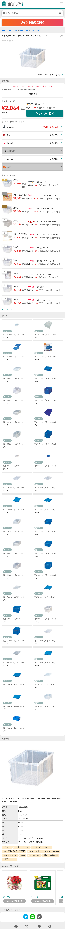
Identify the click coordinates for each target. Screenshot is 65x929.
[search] (60, 13)
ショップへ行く (44, 113)
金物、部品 (34, 31)
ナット (7, 847)
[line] (32, 917)
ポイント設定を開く (32, 22)
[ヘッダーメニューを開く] (61, 4)
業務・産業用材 (51, 855)
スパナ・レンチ (22, 847)
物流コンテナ (10, 859)
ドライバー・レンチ (42, 847)
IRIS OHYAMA (10, 855)
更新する (32, 94)
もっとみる (7, 309)
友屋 (23, 855)
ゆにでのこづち (40, 104)
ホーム (4, 31)
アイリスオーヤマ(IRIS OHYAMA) (44, 851)
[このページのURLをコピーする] (39, 916)
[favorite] (61, 36)
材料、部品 (23, 31)
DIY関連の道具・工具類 (14, 851)
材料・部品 (34, 855)
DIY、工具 (13, 31)
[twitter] (25, 917)
